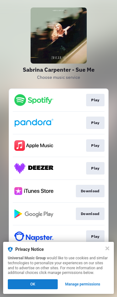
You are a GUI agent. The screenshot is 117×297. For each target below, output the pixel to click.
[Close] (107, 248)
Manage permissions (82, 284)
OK (32, 284)
